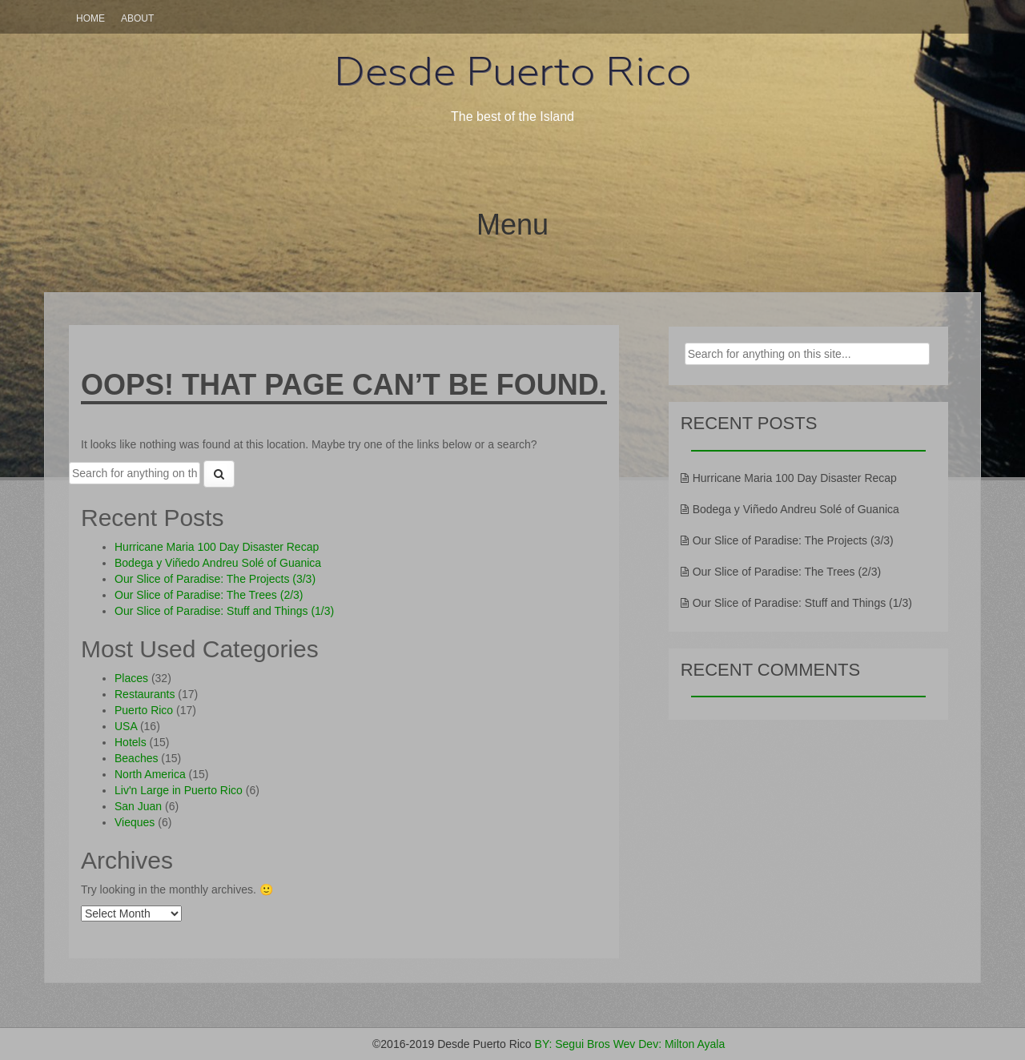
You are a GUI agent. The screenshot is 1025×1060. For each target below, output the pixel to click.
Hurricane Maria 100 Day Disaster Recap (217, 546)
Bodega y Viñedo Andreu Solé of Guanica (218, 562)
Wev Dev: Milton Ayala (669, 1044)
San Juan (138, 806)
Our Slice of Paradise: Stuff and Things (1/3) (224, 610)
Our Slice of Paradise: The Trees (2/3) (209, 594)
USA (126, 726)
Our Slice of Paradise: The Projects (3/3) (215, 578)
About (137, 18)
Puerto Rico (144, 710)
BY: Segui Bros (572, 1044)
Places (131, 678)
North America (150, 774)
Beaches (136, 758)
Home (90, 18)
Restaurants (145, 694)
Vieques (135, 822)
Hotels (131, 742)
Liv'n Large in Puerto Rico (179, 790)
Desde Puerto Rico (512, 71)
